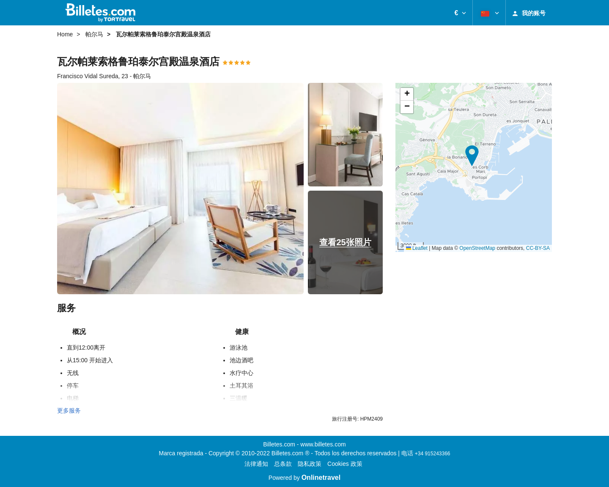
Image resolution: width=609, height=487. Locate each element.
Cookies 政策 (344, 463)
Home (65, 34)
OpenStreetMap (477, 248)
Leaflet (417, 248)
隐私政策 (309, 463)
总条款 (283, 463)
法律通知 (256, 463)
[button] (460, 12)
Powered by (304, 477)
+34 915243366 (432, 454)
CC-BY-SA (538, 248)
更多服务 (69, 410)
